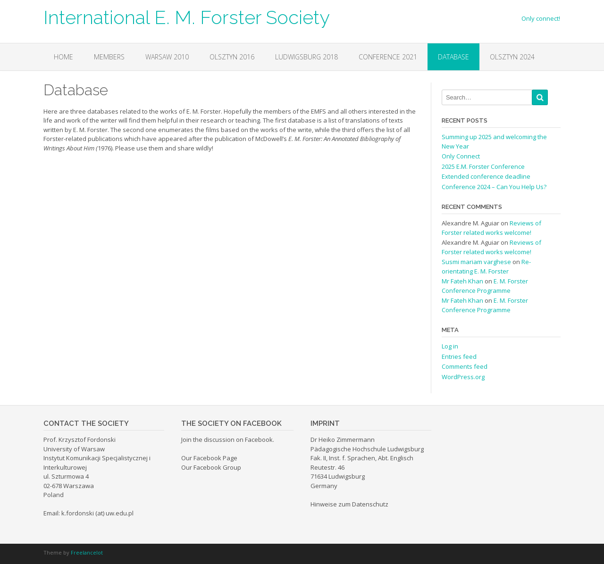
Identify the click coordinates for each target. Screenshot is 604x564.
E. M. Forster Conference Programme (485, 286)
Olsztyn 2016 (232, 56)
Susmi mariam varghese (476, 261)
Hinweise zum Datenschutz (349, 504)
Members (109, 56)
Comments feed (464, 366)
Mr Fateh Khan (462, 281)
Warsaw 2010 (167, 56)
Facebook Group (217, 467)
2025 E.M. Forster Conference (483, 166)
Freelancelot (87, 552)
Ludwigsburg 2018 (306, 56)
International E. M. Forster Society (186, 16)
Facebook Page (215, 458)
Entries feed (459, 356)
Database (453, 56)
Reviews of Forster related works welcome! (491, 228)
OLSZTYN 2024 (512, 56)
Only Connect (461, 156)
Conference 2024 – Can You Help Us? (494, 186)
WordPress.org (463, 377)
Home (63, 56)
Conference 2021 (388, 56)
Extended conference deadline (486, 176)
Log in (450, 346)
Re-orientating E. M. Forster (486, 266)
